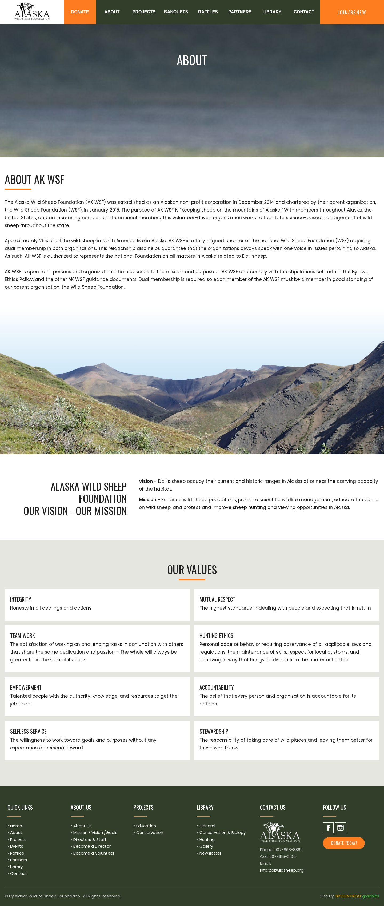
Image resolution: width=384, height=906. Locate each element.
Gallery (206, 846)
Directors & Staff (89, 839)
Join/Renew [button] (352, 12)
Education (146, 826)
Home (16, 826)
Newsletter (210, 853)
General (207, 826)
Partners (18, 860)
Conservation (149, 832)
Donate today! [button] (344, 843)
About (16, 832)
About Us (82, 826)
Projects (18, 839)
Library (16, 866)
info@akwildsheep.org (281, 870)
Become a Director (92, 846)
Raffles (17, 853)
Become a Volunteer (93, 853)
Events (16, 846)
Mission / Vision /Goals (95, 832)
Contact (18, 873)
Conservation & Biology (222, 832)
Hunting (207, 839)
